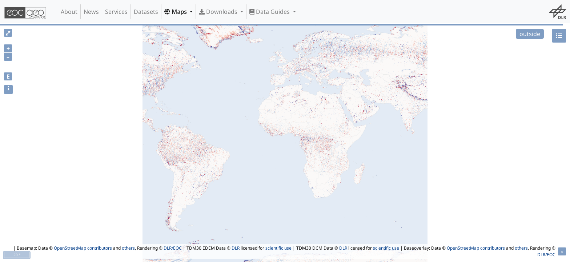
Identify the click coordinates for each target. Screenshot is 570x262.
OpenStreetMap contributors (83, 248)
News (91, 12)
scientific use (278, 248)
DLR (236, 248)
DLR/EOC (173, 248)
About (69, 12)
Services (116, 12)
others (128, 248)
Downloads (219, 12)
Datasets (146, 12)
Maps (176, 12)
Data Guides (270, 12)
